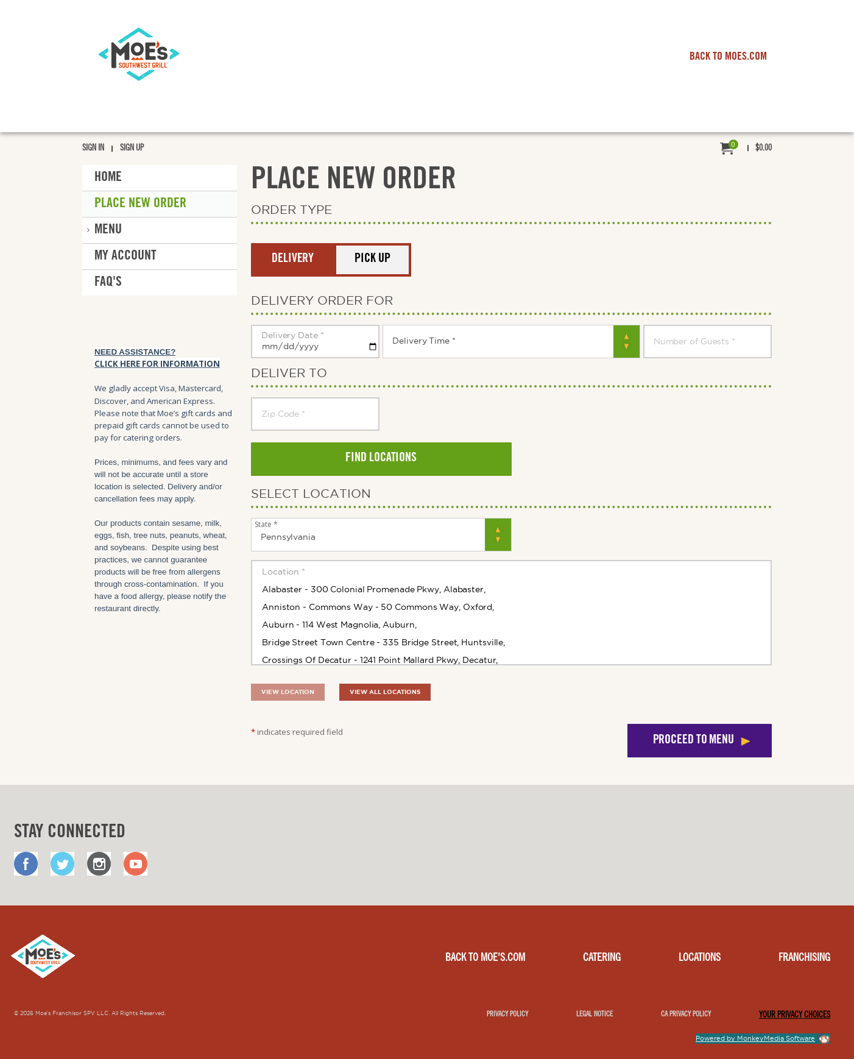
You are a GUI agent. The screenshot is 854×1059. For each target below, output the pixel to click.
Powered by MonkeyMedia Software (755, 1038)
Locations (700, 958)
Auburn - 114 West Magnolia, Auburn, (511, 624)
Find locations (381, 459)
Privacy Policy (507, 1014)
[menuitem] (746, 149)
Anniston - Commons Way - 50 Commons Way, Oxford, (511, 607)
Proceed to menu (694, 741)
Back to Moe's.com (485, 958)
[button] (292, 260)
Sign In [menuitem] (93, 148)
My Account (125, 256)
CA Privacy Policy (686, 1014)
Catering (602, 958)
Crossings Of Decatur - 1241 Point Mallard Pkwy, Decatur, (511, 660)
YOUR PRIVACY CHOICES (794, 1015)
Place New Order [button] (140, 204)
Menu (108, 230)
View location (287, 692)
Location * (511, 571)
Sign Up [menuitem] (132, 148)
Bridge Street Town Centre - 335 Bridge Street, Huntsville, (511, 642)
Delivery (293, 259)
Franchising (804, 958)
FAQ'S (108, 282)
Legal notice (594, 1014)
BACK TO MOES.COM (728, 57)
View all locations (385, 692)
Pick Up (372, 259)
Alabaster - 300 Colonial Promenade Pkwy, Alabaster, (511, 589)
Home (108, 178)
